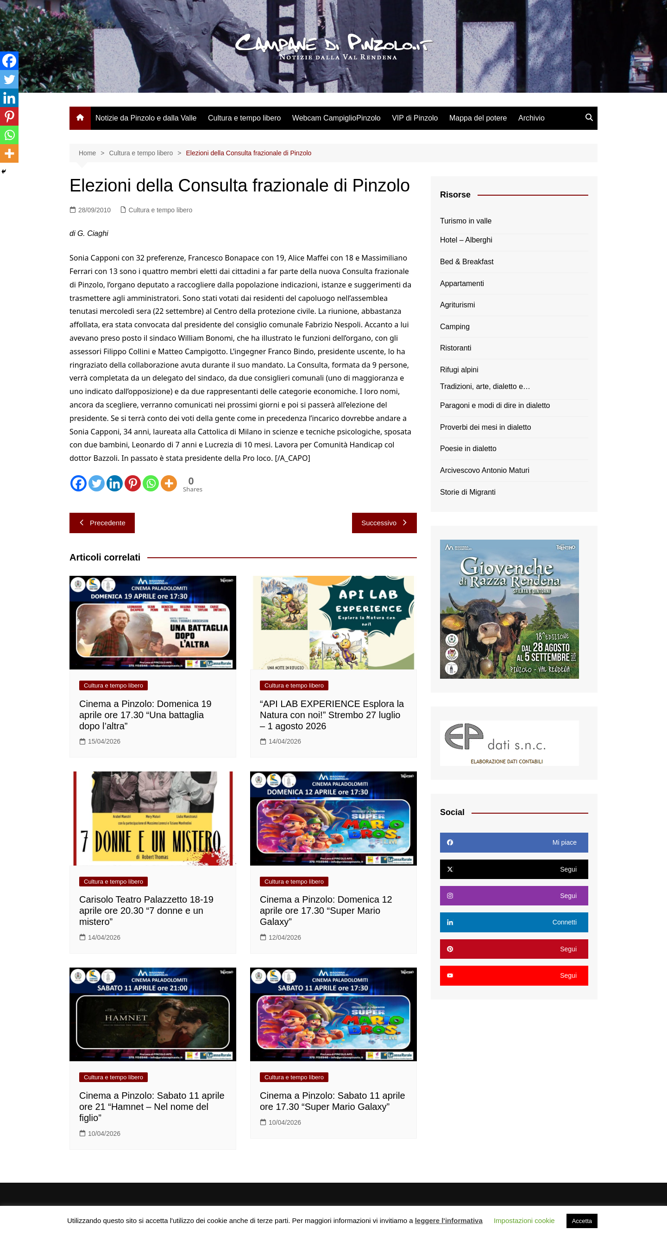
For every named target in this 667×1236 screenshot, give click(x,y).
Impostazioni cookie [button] (524, 1220)
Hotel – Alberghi (466, 240)
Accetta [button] (582, 1220)
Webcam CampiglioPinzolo (336, 118)
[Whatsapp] (151, 483)
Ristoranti (456, 348)
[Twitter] (96, 483)
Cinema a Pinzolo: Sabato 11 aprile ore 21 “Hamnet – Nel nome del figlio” (152, 1106)
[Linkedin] (115, 483)
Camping (455, 327)
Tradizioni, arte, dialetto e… (485, 386)
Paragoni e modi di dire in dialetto (495, 405)
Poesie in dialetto (468, 448)
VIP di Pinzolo (415, 118)
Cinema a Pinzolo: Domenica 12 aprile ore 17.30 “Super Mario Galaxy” (326, 910)
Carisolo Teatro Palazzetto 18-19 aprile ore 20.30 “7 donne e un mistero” (146, 910)
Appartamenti (462, 283)
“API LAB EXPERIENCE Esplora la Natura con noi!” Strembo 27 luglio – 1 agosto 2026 (332, 715)
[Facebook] (78, 483)
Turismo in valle (465, 221)
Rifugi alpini (459, 370)
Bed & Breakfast (467, 262)
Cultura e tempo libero (244, 118)
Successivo (384, 523)
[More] (169, 483)
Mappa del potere (478, 118)
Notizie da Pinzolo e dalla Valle (146, 118)
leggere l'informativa (449, 1220)
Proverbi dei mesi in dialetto (485, 427)
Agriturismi (457, 305)
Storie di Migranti (468, 492)
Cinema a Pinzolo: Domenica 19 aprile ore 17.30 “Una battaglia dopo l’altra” (145, 715)
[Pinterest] (133, 483)
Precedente (102, 523)
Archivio (531, 118)
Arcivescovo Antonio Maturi (484, 470)
